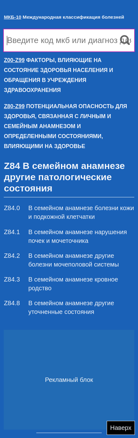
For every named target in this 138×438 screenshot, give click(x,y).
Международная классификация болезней (64, 17)
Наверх (120, 427)
